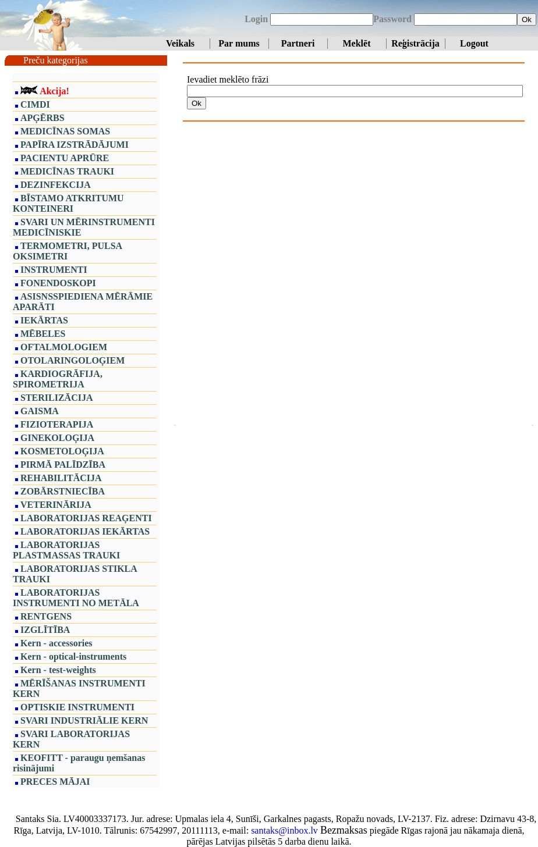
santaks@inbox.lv (284, 830)
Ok (527, 19)
